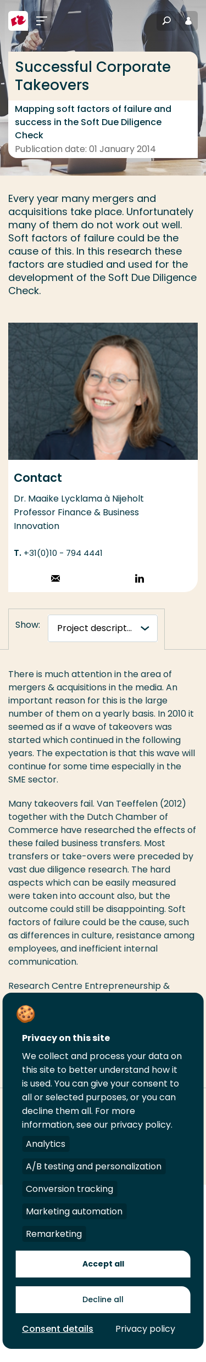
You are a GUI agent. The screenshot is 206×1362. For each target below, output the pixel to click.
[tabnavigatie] (103, 628)
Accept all (103, 1263)
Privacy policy (145, 1328)
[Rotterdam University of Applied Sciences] (18, 21)
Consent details (57, 1328)
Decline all (103, 1299)
